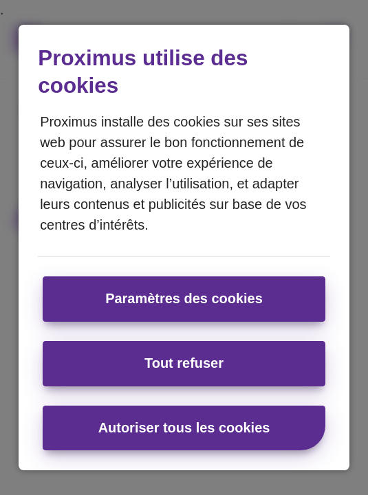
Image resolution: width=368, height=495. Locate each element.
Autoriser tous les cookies (184, 427)
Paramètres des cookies (184, 298)
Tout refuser (184, 363)
